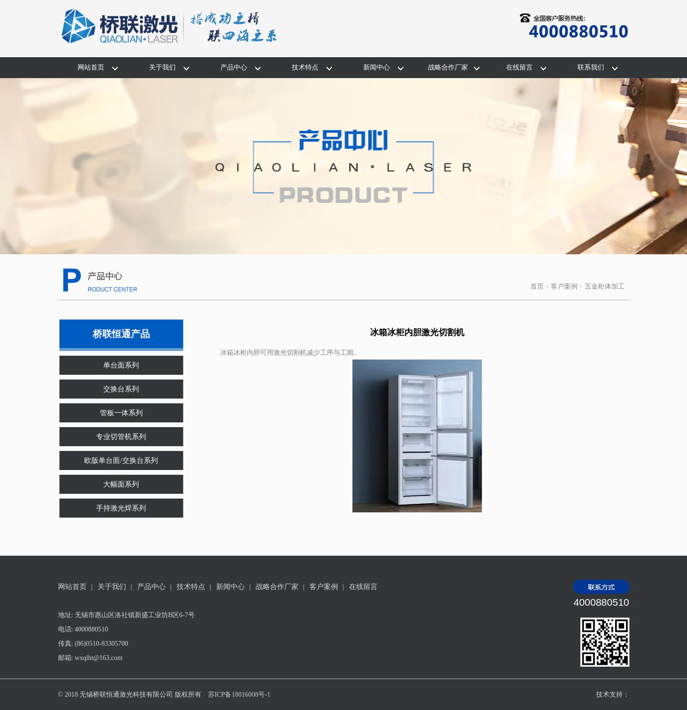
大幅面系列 (115, 484)
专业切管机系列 (115, 436)
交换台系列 (115, 389)
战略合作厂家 (448, 67)
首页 (537, 286)
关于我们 (162, 67)
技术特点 (305, 67)
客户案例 (564, 286)
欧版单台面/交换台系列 (114, 460)
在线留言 (519, 67)
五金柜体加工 (605, 286)
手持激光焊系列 (115, 508)
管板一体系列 (115, 413)
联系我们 (590, 67)
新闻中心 (376, 67)
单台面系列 (115, 365)
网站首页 (91, 67)
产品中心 (233, 67)
